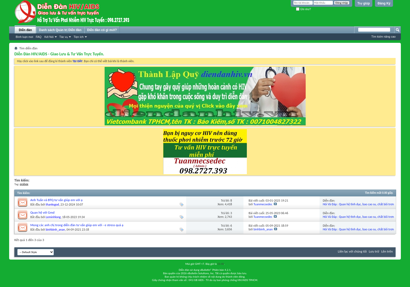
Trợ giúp (363, 3)
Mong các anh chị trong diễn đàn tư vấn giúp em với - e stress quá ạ (76, 225)
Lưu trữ (374, 251)
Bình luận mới (24, 36)
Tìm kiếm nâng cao (383, 36)
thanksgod (52, 204)
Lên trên (387, 251)
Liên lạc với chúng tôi (352, 251)
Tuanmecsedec (263, 204)
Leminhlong (53, 217)
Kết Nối (49, 36)
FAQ (39, 36)
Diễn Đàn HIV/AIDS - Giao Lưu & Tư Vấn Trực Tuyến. (59, 53)
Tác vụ (63, 36)
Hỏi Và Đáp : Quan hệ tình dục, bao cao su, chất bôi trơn (358, 204)
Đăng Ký (384, 3)
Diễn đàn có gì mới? (102, 30)
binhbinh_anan (55, 229)
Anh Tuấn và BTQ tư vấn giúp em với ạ (56, 200)
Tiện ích (78, 36)
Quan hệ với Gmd (42, 212)
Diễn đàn (25, 30)
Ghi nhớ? (303, 9)
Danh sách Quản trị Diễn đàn (60, 30)
